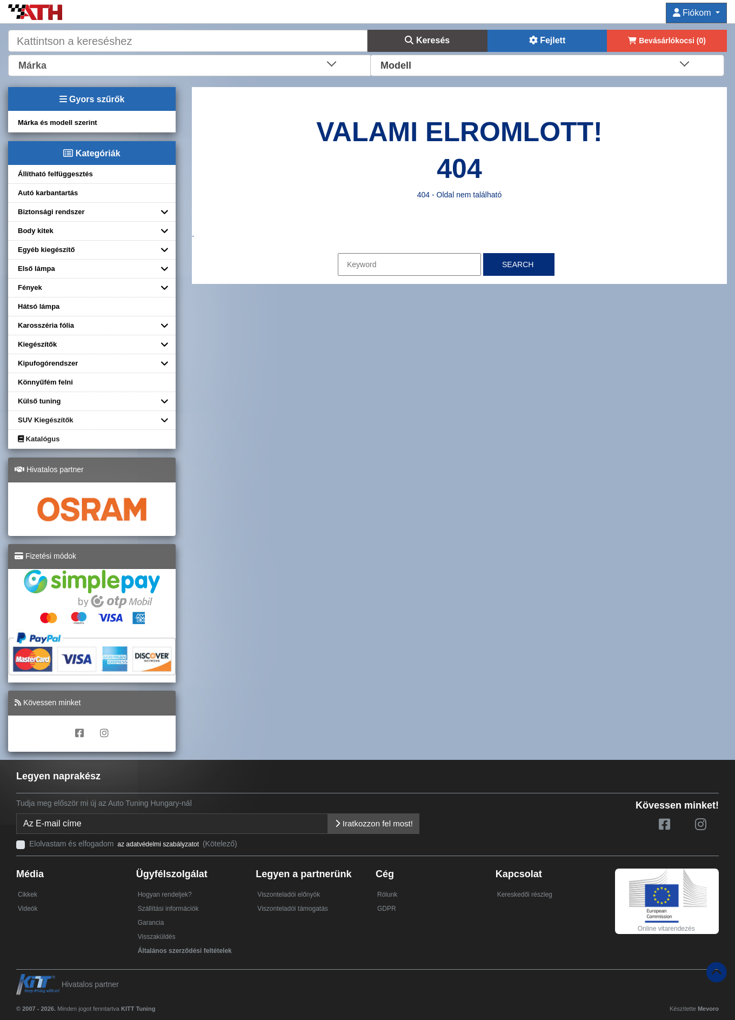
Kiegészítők (37, 344)
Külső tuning (39, 401)
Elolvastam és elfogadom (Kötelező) (133, 843)
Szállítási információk (168, 908)
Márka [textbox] (32, 65)
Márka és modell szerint (57, 122)
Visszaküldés (157, 936)
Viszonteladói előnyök (288, 894)
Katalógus (38, 439)
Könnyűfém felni (45, 382)
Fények (30, 287)
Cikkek (27, 894)
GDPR (386, 908)
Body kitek (36, 231)
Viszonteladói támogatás (292, 908)
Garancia (151, 922)
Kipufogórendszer (48, 363)
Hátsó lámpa (38, 306)
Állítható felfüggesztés (55, 174)
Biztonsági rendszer (51, 212)
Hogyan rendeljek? (165, 894)
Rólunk (387, 894)
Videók (27, 908)
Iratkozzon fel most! (374, 823)
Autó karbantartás (48, 193)
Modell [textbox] (395, 65)
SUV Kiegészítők (46, 420)
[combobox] (190, 64)
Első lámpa (36, 268)
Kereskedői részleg (524, 894)
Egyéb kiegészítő (46, 250)
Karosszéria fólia (46, 325)
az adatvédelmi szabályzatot (158, 844)
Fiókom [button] (693, 12)
